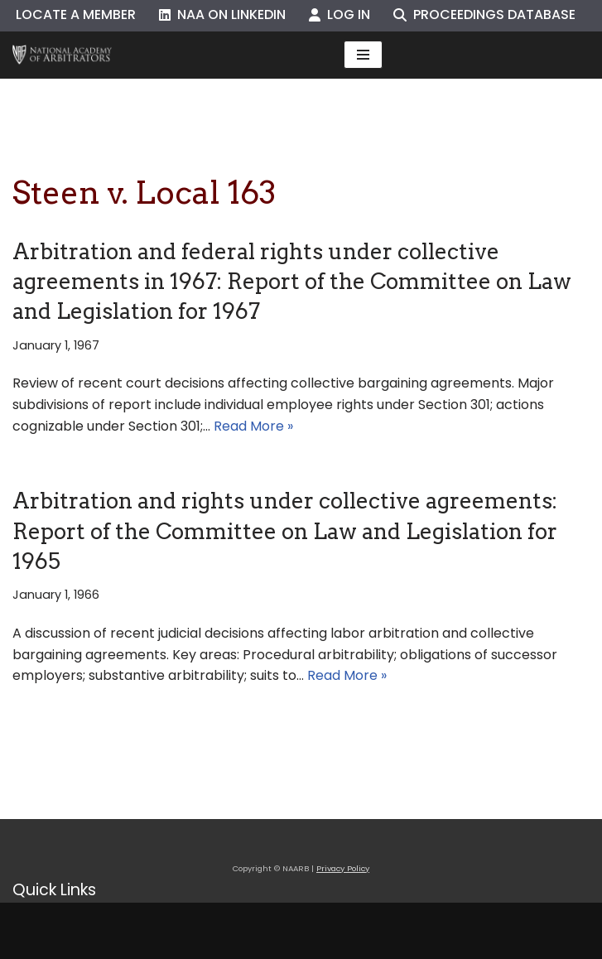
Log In (339, 14)
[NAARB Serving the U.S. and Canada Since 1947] (62, 55)
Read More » (253, 426)
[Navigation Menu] (363, 55)
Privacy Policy (342, 868)
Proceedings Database (484, 14)
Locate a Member (76, 14)
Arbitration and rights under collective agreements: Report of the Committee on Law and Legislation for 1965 (284, 531)
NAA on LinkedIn (222, 14)
